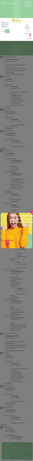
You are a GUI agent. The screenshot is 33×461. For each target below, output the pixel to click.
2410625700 (4, 23)
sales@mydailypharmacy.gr (8, 3)
